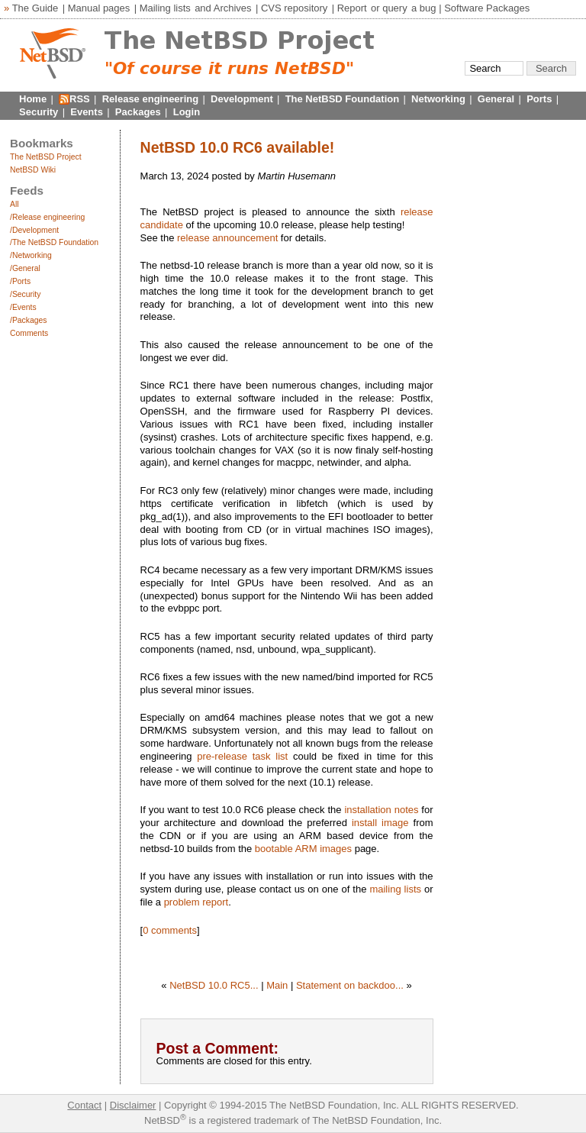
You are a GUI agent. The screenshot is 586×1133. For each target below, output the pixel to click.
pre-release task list (242, 756)
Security (38, 112)
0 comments (170, 930)
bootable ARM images (303, 848)
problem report (196, 902)
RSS (79, 99)
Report (352, 8)
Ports (539, 99)
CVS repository (294, 8)
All (14, 204)
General (496, 99)
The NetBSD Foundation (342, 99)
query (394, 8)
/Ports (20, 281)
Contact (84, 1105)
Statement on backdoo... (350, 985)
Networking (438, 99)
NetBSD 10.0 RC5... (213, 985)
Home (33, 99)
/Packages (28, 320)
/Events (23, 307)
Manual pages (99, 8)
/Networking (31, 255)
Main (277, 985)
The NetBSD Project (46, 157)
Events (86, 112)
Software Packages (487, 8)
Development (242, 99)
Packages (138, 112)
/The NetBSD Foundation (54, 242)
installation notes (381, 809)
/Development (34, 230)
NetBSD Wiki (33, 170)
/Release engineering (47, 217)
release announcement (227, 238)
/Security (25, 294)
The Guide (35, 8)
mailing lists (395, 889)
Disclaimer (133, 1105)
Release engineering (150, 99)
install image (380, 822)
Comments (29, 333)
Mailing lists (165, 8)
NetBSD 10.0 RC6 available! (237, 147)
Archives (233, 8)
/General (25, 268)
